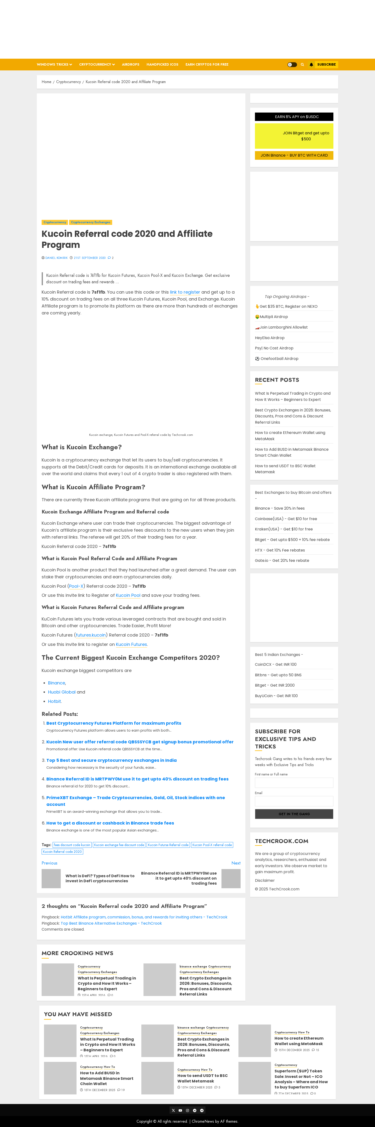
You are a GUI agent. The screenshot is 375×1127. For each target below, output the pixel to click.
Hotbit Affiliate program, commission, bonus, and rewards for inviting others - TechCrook (144, 917)
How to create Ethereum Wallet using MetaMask (299, 1041)
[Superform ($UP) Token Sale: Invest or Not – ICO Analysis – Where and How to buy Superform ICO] (254, 1078)
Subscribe (322, 64)
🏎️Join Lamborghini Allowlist (281, 327)
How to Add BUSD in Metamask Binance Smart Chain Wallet (106, 1078)
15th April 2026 (93, 995)
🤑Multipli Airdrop (271, 316)
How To (303, 1032)
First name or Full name (271, 774)
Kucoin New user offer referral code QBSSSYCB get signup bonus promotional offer (140, 742)
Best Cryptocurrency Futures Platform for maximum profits (113, 723)
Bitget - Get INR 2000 (275, 685)
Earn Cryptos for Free (207, 64)
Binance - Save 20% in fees (280, 508)
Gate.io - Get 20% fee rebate (282, 560)
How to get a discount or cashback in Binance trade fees (110, 823)
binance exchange (193, 967)
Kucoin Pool (128, 595)
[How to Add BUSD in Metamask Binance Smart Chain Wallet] (60, 1078)
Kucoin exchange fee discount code (119, 844)
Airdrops (130, 64)
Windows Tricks (52, 64)
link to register (185, 292)
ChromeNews (203, 1121)
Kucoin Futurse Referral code (168, 844)
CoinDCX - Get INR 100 (276, 664)
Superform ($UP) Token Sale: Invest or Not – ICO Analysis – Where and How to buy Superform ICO (301, 1079)
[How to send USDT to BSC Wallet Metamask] (157, 1078)
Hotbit (54, 701)
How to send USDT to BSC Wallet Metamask (202, 1078)
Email (258, 793)
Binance (56, 683)
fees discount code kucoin (72, 844)
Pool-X (76, 586)
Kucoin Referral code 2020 (62, 851)
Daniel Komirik (56, 258)
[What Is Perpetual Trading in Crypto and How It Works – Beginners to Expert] (58, 979)
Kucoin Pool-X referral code (212, 844)
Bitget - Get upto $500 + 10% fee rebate (292, 539)
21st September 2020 (90, 258)
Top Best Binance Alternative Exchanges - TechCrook (111, 923)
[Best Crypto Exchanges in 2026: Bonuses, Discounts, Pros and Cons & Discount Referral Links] (159, 979)
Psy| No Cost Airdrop (274, 348)
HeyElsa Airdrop (270, 338)
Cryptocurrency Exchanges (90, 222)
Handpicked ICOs (162, 64)
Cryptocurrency (95, 64)
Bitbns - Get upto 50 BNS (278, 675)
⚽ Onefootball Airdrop (276, 358)
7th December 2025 (293, 1094)
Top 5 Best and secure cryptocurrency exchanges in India (111, 760)
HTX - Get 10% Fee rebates (280, 550)
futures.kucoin (91, 635)
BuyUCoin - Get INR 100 (276, 696)
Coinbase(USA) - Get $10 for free (286, 519)
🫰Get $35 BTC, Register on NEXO (286, 306)
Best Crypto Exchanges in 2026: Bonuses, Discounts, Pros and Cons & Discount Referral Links (206, 986)
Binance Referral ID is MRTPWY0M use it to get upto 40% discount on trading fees (137, 779)
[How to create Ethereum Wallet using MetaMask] (254, 1041)
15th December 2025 (294, 1050)
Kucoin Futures (131, 644)
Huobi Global (62, 692)
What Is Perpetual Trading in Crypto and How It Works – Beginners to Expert (107, 983)
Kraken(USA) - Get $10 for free (284, 529)
